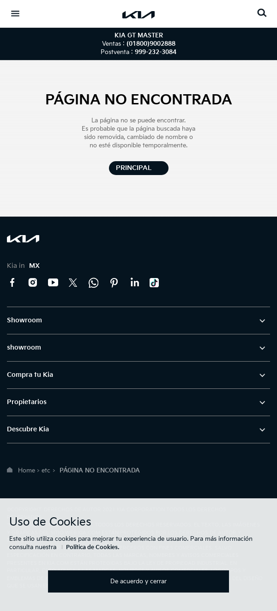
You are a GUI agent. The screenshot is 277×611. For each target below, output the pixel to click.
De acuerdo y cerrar (138, 581)
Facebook (12, 282)
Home (26, 470)
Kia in (23, 266)
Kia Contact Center (93, 282)
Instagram (32, 282)
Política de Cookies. (92, 547)
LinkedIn (134, 282)
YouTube (53, 282)
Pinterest (114, 282)
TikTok (154, 282)
